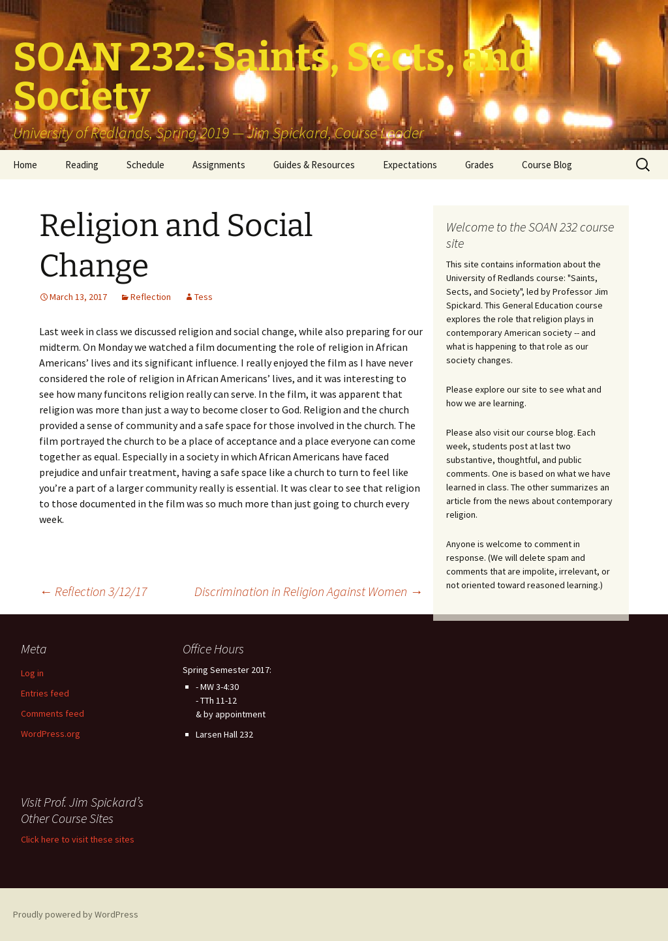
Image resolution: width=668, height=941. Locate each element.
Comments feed (52, 713)
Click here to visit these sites (77, 839)
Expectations (410, 164)
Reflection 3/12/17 (93, 591)
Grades (479, 164)
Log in (32, 673)
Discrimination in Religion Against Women (308, 591)
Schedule (145, 164)
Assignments (218, 164)
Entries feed (45, 693)
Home (25, 164)
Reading (82, 164)
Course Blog (547, 164)
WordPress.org (50, 733)
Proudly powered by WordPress (75, 914)
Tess (203, 297)
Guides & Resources (314, 164)
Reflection (150, 297)
